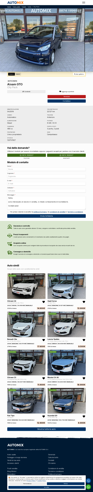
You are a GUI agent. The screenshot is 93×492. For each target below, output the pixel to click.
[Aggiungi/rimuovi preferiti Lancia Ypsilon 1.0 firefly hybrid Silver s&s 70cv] (84, 340)
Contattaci (67, 101)
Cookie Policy (41, 480)
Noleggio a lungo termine (17, 457)
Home (9, 7)
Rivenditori (11, 474)
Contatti (51, 460)
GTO (29, 7)
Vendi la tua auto (13, 460)
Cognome (11, 173)
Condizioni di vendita (56, 468)
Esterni (11, 74)
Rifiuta (66, 483)
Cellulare (10, 188)
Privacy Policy (31, 480)
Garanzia (51, 455)
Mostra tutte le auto (46, 429)
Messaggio (11, 195)
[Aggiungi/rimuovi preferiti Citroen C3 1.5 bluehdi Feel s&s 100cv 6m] (43, 378)
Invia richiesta (46, 216)
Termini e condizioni (56, 471)
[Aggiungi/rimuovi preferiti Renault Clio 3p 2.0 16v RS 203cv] (43, 340)
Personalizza (27, 483)
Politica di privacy (55, 474)
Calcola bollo (53, 457)
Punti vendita (12, 468)
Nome (9, 166)
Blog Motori (11, 471)
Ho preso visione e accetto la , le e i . (46, 212)
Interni (18, 74)
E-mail (9, 180)
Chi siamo (52, 463)
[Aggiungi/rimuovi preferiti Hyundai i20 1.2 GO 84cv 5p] (84, 416)
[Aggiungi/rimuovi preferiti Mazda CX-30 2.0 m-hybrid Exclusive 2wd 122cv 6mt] (84, 378)
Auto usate (16, 7)
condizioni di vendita (57, 212)
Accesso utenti (13, 463)
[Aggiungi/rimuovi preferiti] (67, 91)
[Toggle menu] (84, 3)
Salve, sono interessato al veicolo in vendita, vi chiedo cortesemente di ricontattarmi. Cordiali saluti (46, 202)
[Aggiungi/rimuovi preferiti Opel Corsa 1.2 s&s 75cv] (84, 302)
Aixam (24, 7)
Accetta (46, 487)
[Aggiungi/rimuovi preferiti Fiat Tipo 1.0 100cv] (43, 416)
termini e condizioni (75, 212)
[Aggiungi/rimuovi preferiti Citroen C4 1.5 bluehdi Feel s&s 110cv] (43, 302)
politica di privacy (40, 212)
